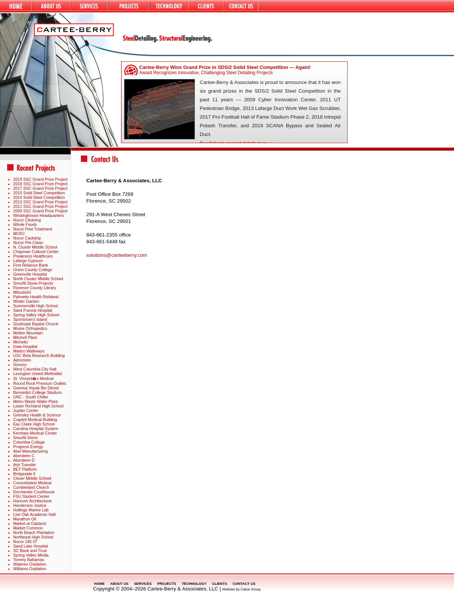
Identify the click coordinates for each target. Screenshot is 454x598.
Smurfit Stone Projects (33, 283)
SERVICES (143, 584)
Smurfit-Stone (25, 437)
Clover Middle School (32, 478)
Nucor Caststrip (27, 238)
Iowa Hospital (25, 346)
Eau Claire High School (34, 424)
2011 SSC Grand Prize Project (40, 206)
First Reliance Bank (30, 265)
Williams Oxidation (29, 568)
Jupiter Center (25, 410)
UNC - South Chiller (31, 397)
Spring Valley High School (36, 315)
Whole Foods (25, 224)
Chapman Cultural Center (36, 251)
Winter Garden (26, 301)
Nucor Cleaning (27, 220)
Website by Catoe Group (241, 589)
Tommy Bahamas (28, 559)
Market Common (28, 528)
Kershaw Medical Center (35, 433)
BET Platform (25, 469)
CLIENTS (219, 584)
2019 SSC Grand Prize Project (40, 179)
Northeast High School (33, 537)
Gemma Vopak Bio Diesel (36, 388)
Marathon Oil (24, 519)
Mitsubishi (22, 292)
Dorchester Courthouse (34, 492)
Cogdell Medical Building (35, 419)
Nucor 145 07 (25, 541)
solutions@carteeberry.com (117, 255)
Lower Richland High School (38, 406)
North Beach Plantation (34, 532)
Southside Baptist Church (35, 324)
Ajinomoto (22, 360)
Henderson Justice (29, 505)
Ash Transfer (24, 464)
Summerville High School (35, 306)
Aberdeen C (24, 455)
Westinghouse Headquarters (38, 215)
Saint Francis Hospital (32, 310)
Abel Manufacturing (30, 451)
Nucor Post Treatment (32, 229)
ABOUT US (119, 584)
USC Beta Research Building (39, 355)
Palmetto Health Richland (35, 296)
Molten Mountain (28, 333)
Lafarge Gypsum (28, 260)
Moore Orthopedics (30, 328)
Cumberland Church (31, 487)
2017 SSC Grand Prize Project (40, 188)
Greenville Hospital (30, 274)
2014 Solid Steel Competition (39, 197)
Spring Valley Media (31, 555)
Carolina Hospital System (35, 428)
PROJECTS (166, 584)
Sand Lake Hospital (30, 546)
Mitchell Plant (25, 337)
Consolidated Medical (32, 483)
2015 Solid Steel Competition (39, 193)
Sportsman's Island (30, 319)
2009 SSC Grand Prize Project (40, 211)
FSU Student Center (31, 496)
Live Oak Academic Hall (34, 514)
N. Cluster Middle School (35, 247)
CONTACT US (244, 584)
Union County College (32, 269)
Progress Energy (28, 446)
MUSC (19, 233)
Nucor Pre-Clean (28, 242)
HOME (99, 584)
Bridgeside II (24, 473)
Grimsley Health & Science (37, 415)
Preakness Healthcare (33, 256)
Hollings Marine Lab (31, 510)
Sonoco (20, 364)
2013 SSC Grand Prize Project (40, 202)
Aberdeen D (24, 460)
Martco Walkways (28, 351)
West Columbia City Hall (34, 369)
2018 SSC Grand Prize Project (40, 184)
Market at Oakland (29, 523)
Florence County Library (34, 287)
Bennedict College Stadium (37, 392)
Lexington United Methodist (37, 373)
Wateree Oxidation (29, 564)
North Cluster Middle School (38, 278)
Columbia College (29, 442)
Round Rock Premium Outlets (39, 383)
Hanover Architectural (32, 501)
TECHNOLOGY (194, 584)
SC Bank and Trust (30, 550)
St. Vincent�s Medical (33, 378)
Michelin (20, 342)
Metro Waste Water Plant (35, 401)
